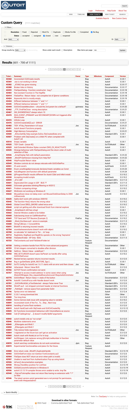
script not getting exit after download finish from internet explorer (41, 207)
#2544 (9, 158)
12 (79, 69)
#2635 (9, 199)
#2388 (9, 87)
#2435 (9, 104)
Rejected (34, 32)
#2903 (9, 354)
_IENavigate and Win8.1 (24, 324)
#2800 (9, 297)
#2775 (9, 278)
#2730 (9, 251)
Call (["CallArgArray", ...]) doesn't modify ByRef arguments (38, 314)
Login (90, 11)
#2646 (9, 210)
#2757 (9, 264)
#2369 (9, 82)
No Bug (96, 32)
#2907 (9, 359)
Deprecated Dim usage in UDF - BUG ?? (30, 183)
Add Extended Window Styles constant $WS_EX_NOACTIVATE (40, 147)
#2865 (9, 335)
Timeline (81, 14)
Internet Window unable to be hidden (29, 213)
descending (33, 50)
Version (123, 76)
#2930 (9, 365)
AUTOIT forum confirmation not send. (30, 270)
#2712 (9, 235)
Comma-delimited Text (61, 403)
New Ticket (110, 14)
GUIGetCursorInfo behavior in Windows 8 (31, 368)
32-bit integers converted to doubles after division (35, 248)
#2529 (9, 147)
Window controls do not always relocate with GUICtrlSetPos (39, 163)
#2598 (9, 177)
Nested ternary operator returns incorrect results (34, 259)
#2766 (9, 270)
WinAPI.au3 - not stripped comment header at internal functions (41, 286)
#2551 (9, 166)
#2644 (9, 207)
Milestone (98, 76)
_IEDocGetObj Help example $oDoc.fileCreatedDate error (38, 134)
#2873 (9, 346)
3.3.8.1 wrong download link (26, 294)
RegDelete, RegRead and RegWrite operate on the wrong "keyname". (42, 235)
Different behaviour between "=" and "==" (31, 101)
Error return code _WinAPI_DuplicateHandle (32, 351)
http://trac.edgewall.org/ (119, 408)
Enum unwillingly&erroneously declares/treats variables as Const (41, 169)
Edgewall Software (26, 408)
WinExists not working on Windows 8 (29, 191)
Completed (84, 32)
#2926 (9, 362)
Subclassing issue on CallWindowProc (30, 216)
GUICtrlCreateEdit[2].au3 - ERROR (28, 123)
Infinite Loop (19, 120)
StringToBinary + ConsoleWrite (27, 224)
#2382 (9, 84)
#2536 (9, 155)
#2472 (9, 120)
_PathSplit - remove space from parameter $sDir (34, 289)
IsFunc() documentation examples (28, 362)
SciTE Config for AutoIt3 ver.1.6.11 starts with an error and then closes (43, 264)
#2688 (9, 224)
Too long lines (20, 297)
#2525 (9, 144)
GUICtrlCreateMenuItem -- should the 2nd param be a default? (40, 107)
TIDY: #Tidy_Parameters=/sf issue (28, 126)
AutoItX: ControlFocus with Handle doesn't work (34, 280)
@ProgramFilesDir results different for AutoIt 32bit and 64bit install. (42, 174)
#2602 (9, 185)
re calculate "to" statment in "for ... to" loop (31, 232)
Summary (17, 76)
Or (112, 39)
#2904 (9, 357)
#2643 (9, 204)
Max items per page (84, 50)
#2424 (9, 98)
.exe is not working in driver (25, 82)
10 (72, 69)
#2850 (9, 327)
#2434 (9, 101)
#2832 (9, 314)
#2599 (9, 180)
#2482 (9, 126)
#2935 (9, 368)
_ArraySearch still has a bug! (26, 210)
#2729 (9, 248)
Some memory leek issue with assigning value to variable (38, 300)
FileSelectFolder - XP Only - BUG (27, 238)
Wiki (71, 14)
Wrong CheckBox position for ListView (30, 365)
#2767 (9, 273)
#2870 (9, 343)
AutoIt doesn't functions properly (27, 128)
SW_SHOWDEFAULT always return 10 (29, 112)
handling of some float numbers (27, 305)
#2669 (9, 218)
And (5, 39)
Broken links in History (23, 87)
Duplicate (57, 32)
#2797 (9, 294)
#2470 (9, 115)
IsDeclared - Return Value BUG (26, 267)
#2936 (9, 370)
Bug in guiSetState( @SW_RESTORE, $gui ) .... (33, 262)
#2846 (9, 321)
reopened (66, 36)
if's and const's (20, 166)
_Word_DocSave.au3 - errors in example (30, 221)
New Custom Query (119, 18)
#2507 (9, 137)
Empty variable (20, 142)
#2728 (9, 245)
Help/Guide (111, 11)
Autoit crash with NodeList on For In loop (31, 335)
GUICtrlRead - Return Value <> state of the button (34, 278)
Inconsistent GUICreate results (27, 79)
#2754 (9, 262)
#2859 (9, 330)
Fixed (24, 32)
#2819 (9, 308)
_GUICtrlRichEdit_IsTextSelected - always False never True (38, 283)
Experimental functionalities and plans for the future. (36, 346)
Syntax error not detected (24, 292)
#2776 (9, 280)
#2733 (9, 254)
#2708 (9, 232)
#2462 (9, 109)
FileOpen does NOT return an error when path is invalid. (37, 357)
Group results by (8, 50)
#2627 (9, 191)
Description (66, 50)
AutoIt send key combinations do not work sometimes (37, 343)
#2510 (9, 142)
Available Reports (102, 18)
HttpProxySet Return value (25, 160)
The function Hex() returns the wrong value (32, 202)
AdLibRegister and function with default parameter (35, 172)
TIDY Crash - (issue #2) (23, 144)
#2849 (9, 324)
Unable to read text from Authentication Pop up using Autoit (39, 359)
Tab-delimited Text (85, 403)
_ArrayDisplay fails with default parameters (32, 155)
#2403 (9, 93)
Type (87, 76)
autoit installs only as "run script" (28, 319)
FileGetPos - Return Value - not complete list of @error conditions (41, 96)
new (56, 36)
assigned (37, 36)
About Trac (123, 11)
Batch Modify (11, 392)
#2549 (9, 163)
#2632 (9, 194)
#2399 (9, 90)
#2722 (9, 238)
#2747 (9, 259)
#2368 (9, 79)
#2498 (9, 131)
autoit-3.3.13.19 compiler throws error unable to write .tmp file (40, 370)
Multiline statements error (25, 321)
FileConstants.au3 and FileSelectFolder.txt (32, 240)
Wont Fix (45, 32)
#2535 (9, 150)
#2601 (9, 183)
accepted (25, 36)
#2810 (9, 305)
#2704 (9, 229)
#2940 (9, 373)
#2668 (9, 216)
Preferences (100, 11)
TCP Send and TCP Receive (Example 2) (31, 218)
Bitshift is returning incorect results (29, 227)
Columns (9, 46)
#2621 (9, 188)
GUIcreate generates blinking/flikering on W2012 (34, 185)
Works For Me (70, 32)
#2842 (9, 319)
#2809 (9, 303)
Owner (77, 76)
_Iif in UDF (18, 180)
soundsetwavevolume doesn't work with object (33, 229)
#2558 (9, 172)
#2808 (9, 300)
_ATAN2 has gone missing (25, 84)
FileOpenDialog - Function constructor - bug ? (33, 90)
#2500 (9, 134)
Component (109, 76)
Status (16, 36)
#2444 (9, 107)
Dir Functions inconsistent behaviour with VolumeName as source (42, 311)
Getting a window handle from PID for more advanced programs (41, 245)
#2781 (9, 283)
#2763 (9, 267)
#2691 (9, 227)
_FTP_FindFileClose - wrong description (30, 109)
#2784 (9, 286)
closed (47, 36)
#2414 (9, 96)
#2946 (9, 378)
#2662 (9, 213)
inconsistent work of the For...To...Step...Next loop (35, 303)
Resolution (15, 32)
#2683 (9, 221)
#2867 (9, 338)
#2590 (9, 174)
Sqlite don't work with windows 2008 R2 (31, 199)
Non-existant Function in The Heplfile (29, 93)
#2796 (9, 292)
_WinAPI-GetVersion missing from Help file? (32, 158)
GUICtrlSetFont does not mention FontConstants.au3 (36, 354)
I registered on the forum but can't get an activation (35, 333)
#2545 (9, 160)
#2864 (9, 333)
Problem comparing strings (25, 188)
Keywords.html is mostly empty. (27, 98)
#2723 (9, 240)
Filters (9, 27)
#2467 (9, 112)
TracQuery (103, 397)
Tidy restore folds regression (26, 330)
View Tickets (95, 14)
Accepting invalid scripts (24, 177)
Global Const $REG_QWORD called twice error (33, 204)
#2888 (9, 351)
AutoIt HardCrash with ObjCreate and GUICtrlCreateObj (37, 308)
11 (76, 69)
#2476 (9, 123)
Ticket (8, 76)
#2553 (9, 169)
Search (122, 14)
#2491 (9, 128)
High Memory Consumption (25, 131)
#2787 (9, 289)
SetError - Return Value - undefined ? (29, 251)
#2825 (9, 311)
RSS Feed (41, 403)
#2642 (9, 202)
